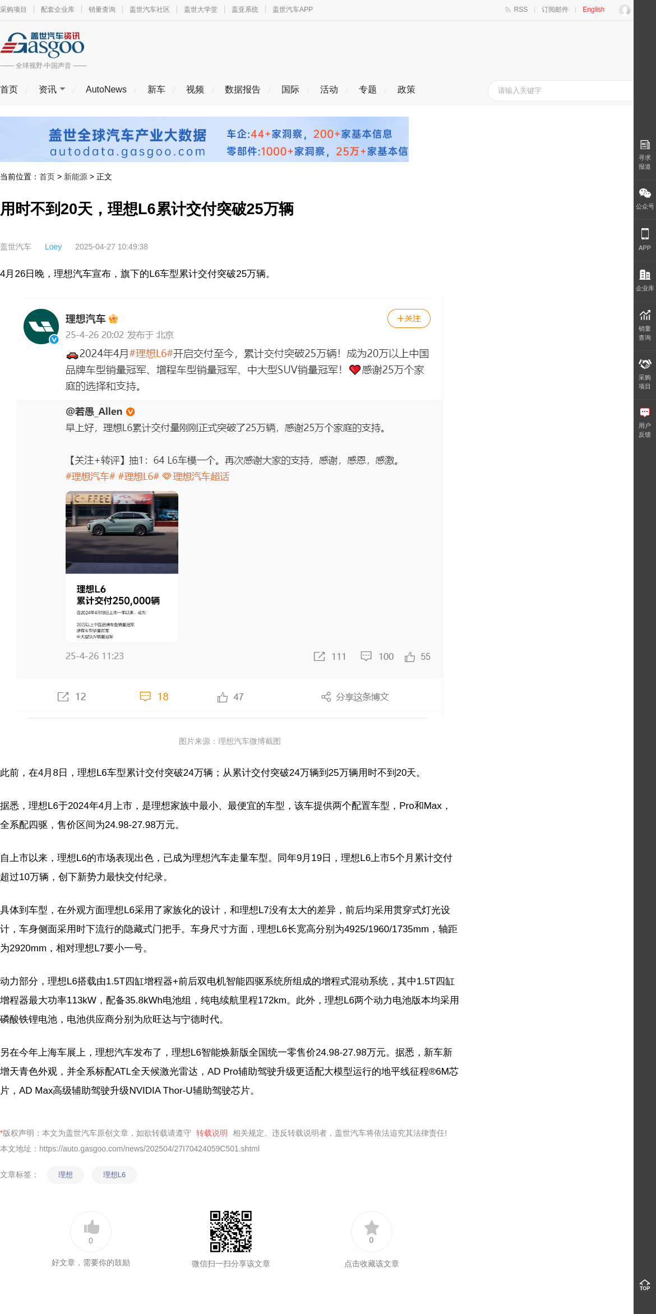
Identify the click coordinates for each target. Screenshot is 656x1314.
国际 (290, 89)
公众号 (645, 199)
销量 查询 (645, 325)
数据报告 (243, 89)
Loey (53, 246)
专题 (368, 89)
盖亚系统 (245, 9)
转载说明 (212, 1132)
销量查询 (102, 9)
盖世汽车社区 (150, 9)
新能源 (75, 176)
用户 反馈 (645, 423)
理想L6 (114, 1174)
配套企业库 (58, 9)
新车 (156, 89)
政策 (406, 89)
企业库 (645, 281)
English (593, 9)
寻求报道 (645, 155)
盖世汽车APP (292, 9)
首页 (9, 89)
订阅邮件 (555, 9)
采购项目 (13, 9)
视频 (195, 89)
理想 (65, 1174)
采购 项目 (645, 374)
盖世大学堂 (201, 9)
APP (645, 239)
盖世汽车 (15, 246)
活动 (329, 89)
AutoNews (106, 89)
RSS (521, 9)
